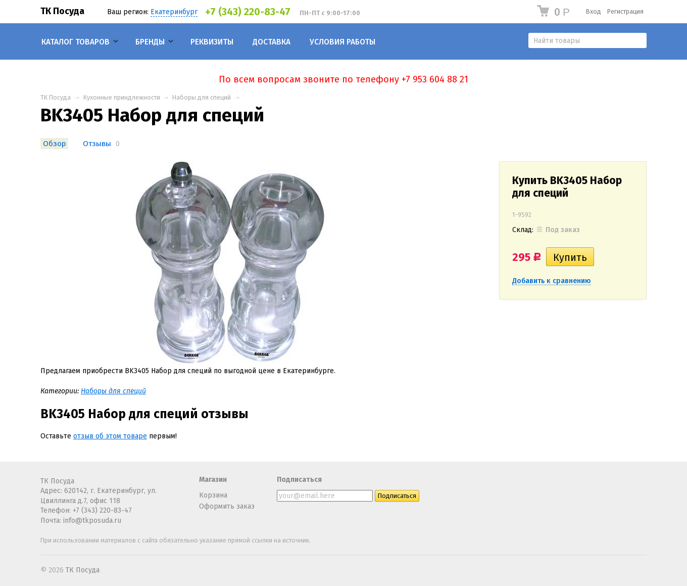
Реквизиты (211, 42)
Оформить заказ (227, 506)
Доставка (271, 42)
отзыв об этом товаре (110, 436)
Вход (593, 11)
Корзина (213, 495)
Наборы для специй (201, 97)
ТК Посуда (62, 11)
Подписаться (299, 479)
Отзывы (97, 143)
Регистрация (625, 11)
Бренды (150, 42)
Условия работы (342, 42)
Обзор (54, 143)
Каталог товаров (75, 42)
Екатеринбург (174, 12)
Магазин (213, 479)
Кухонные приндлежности (121, 97)
